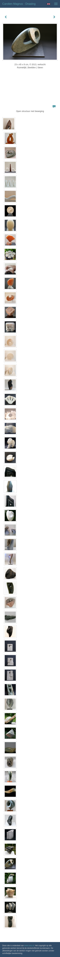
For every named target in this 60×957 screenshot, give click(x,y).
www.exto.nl (29, 945)
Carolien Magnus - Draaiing (19, 3)
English (48, 4)
